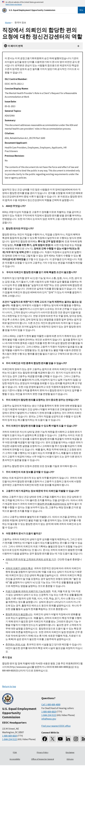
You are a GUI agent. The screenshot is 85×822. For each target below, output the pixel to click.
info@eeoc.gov (48, 718)
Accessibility (15, 759)
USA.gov (70, 759)
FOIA (15, 752)
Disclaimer (70, 752)
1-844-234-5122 (9, 739)
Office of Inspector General (42, 759)
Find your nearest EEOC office (56, 725)
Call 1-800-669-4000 (50, 704)
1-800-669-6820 (9, 735)
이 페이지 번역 (15, 45)
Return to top (9, 686)
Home (8, 22)
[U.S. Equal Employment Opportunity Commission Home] (36, 10)
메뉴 (81, 10)
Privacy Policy (42, 752)
